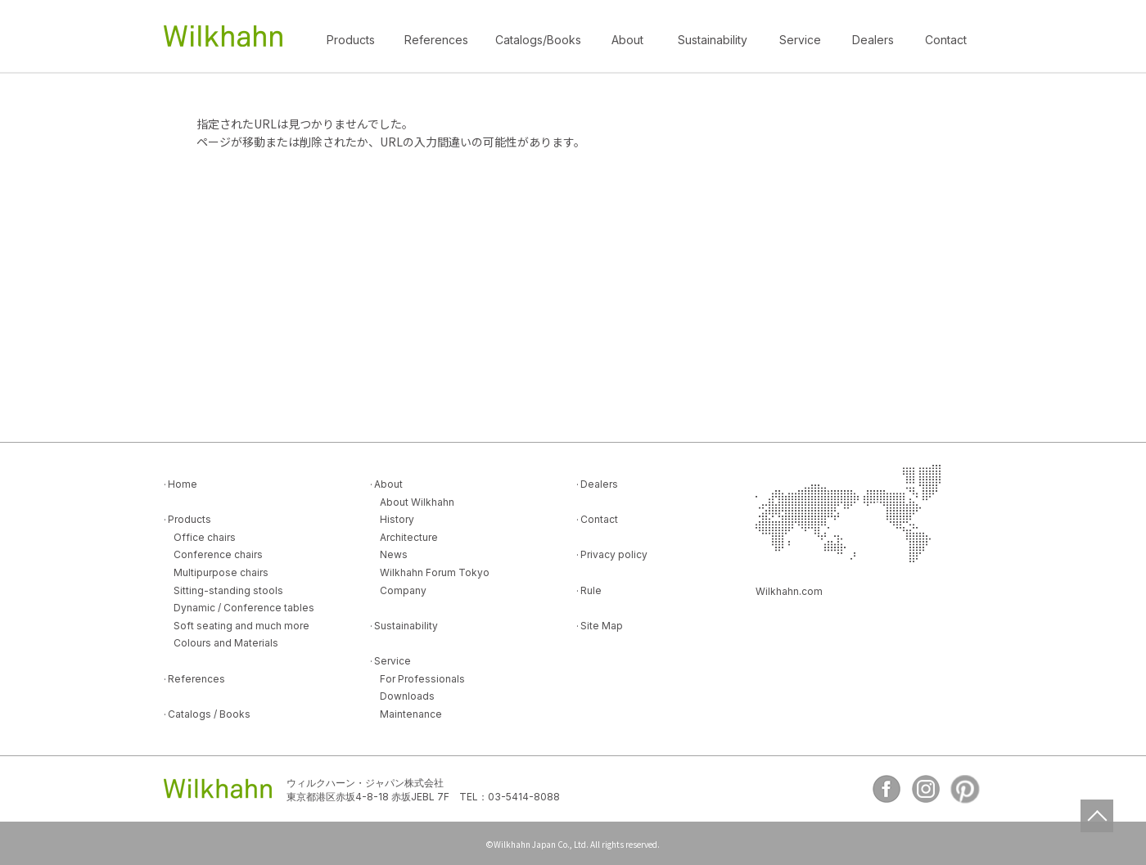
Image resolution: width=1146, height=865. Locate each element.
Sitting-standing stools (228, 590)
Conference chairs (218, 554)
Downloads (407, 696)
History (397, 519)
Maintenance (411, 714)
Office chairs (205, 537)
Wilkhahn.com (789, 592)
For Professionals (422, 679)
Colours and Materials (226, 643)
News (394, 554)
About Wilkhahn (417, 502)
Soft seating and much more (241, 625)
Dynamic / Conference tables (244, 607)
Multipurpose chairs (221, 572)
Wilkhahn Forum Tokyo (435, 572)
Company (403, 590)
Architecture (409, 537)
